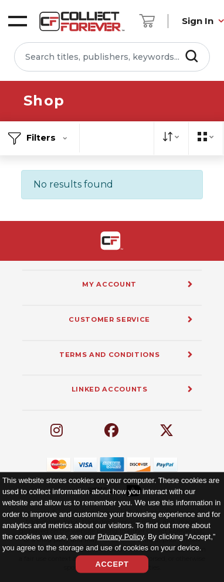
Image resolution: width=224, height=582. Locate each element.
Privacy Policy (120, 536)
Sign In (197, 20)
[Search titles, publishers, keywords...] (112, 57)
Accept (111, 564)
